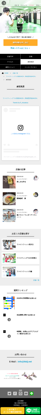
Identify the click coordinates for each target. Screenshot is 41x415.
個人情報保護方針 (20, 403)
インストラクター (31, 67)
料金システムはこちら (20, 48)
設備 (30, 56)
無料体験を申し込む (20, 42)
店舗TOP (10, 56)
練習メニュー (10, 67)
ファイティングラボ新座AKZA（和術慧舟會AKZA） (21, 76)
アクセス (10, 62)
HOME (6, 73)
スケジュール (23, 3)
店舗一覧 (15, 73)
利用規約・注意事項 (20, 405)
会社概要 (20, 401)
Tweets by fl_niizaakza (20, 103)
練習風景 (31, 62)
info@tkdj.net (25, 361)
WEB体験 (31, 3)
